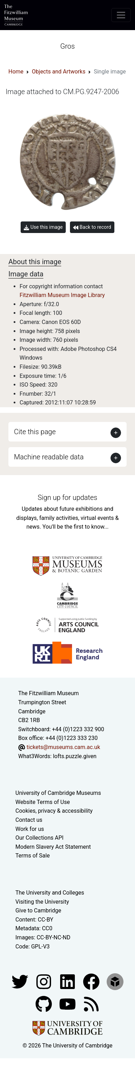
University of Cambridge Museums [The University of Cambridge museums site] (58, 793)
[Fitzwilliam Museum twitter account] (21, 981)
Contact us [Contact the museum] (28, 820)
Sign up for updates (67, 497)
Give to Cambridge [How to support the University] (38, 910)
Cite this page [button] (35, 432)
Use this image (43, 227)
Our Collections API (39, 837)
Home (15, 71)
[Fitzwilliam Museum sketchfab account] (115, 981)
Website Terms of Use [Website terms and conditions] (42, 802)
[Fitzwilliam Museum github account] (44, 1003)
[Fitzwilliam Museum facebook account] (68, 981)
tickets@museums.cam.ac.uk (63, 747)
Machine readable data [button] (49, 457)
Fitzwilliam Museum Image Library (62, 295)
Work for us (29, 829)
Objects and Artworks (58, 71)
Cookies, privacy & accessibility (54, 810)
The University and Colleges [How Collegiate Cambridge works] (49, 892)
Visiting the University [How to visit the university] (42, 901)
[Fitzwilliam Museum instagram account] (44, 981)
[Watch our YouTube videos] (68, 1003)
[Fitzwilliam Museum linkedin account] (92, 981)
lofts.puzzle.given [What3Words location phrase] (74, 756)
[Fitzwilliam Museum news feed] (91, 1003)
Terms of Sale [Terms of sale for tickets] (32, 855)
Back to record (92, 227)
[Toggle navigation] (121, 15)
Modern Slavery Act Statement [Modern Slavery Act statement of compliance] (53, 846)
